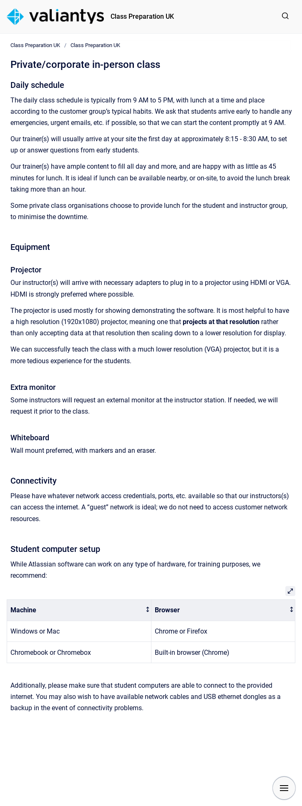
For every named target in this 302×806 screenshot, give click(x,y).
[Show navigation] (284, 788)
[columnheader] (79, 610)
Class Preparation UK (142, 16)
